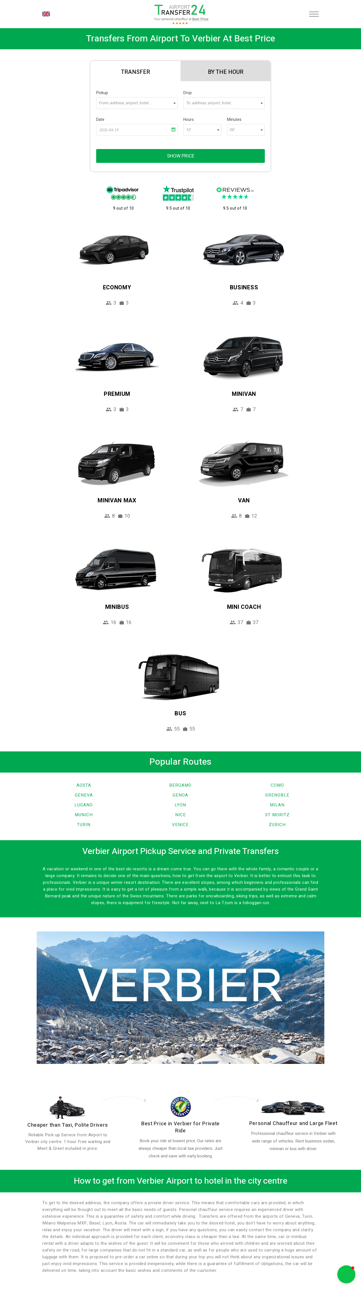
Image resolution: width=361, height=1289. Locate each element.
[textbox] (136, 103)
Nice (180, 815)
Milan (277, 805)
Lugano (83, 805)
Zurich (277, 825)
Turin (84, 825)
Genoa (180, 795)
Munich (84, 815)
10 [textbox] (188, 130)
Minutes (234, 120)
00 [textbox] (232, 130)
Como (277, 785)
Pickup (102, 93)
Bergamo (180, 785)
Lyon (180, 805)
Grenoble (277, 795)
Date (100, 120)
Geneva (84, 795)
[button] (346, 1274)
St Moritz (277, 815)
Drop (187, 93)
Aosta (83, 785)
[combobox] (137, 103)
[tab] (135, 71)
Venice (180, 825)
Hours (188, 120)
